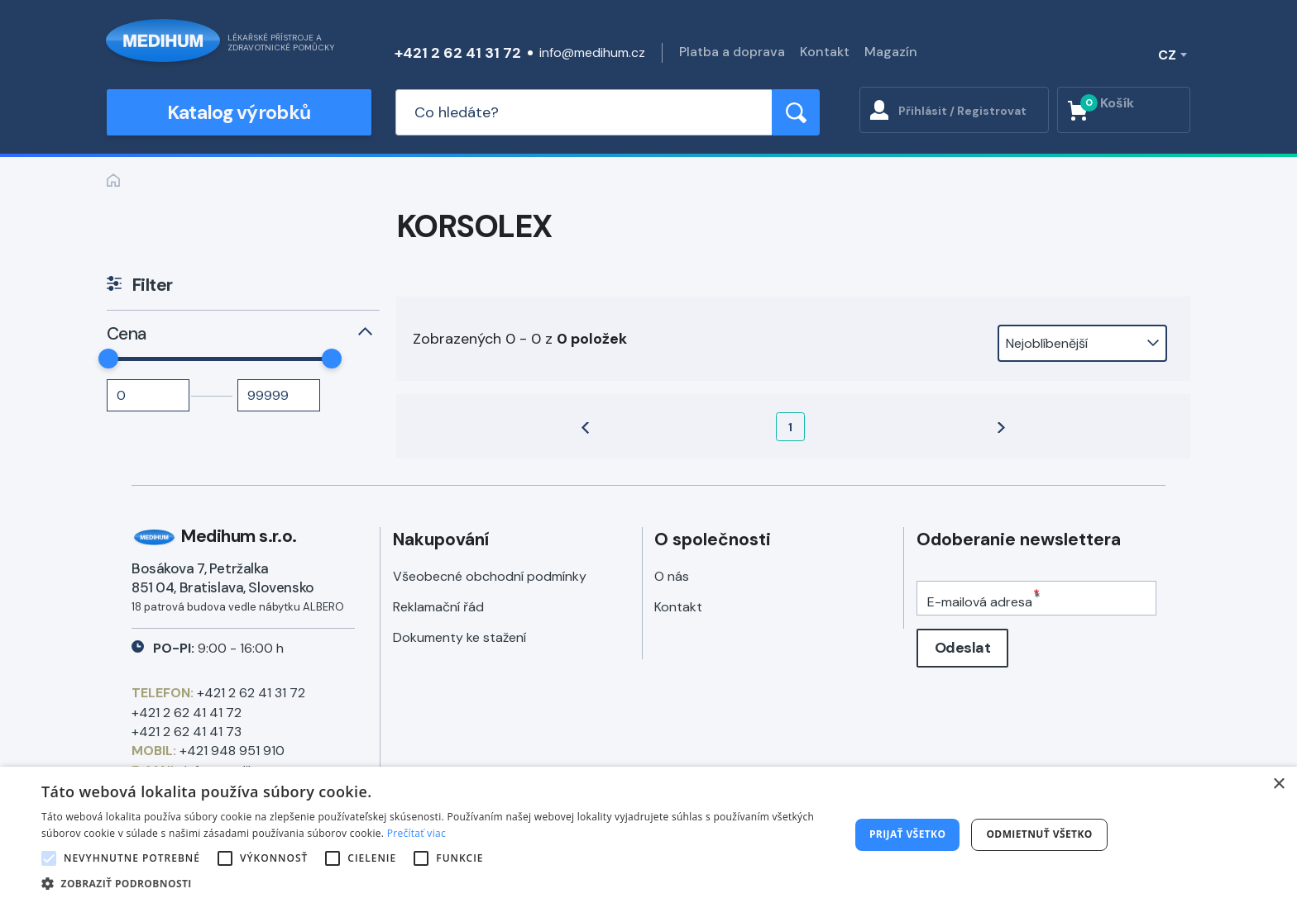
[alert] (648, 835)
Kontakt (825, 51)
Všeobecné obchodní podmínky (489, 576)
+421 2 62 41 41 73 (187, 731)
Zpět (113, 180)
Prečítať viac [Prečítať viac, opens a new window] (416, 833)
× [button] (1278, 784)
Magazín (890, 51)
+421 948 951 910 (232, 750)
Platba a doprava (732, 51)
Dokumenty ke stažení (459, 637)
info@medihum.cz (592, 52)
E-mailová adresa (979, 602)
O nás (671, 576)
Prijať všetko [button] (907, 834)
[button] (433, 883)
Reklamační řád (438, 606)
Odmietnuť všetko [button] (1039, 834)
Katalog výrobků (238, 112)
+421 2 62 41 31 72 (458, 53)
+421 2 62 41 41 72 (187, 712)
